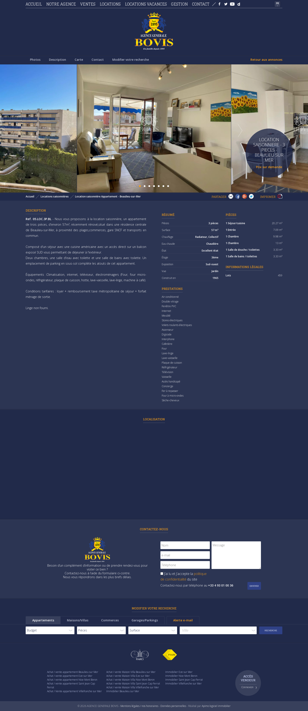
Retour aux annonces (266, 60)
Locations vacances (146, 4)
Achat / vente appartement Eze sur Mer (69, 676)
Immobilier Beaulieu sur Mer (122, 691)
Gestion (179, 4)
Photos (35, 60)
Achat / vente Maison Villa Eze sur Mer (128, 676)
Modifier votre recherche (130, 60)
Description (57, 60)
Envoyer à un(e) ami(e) (230, 196)
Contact (200, 4)
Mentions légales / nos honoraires (139, 706)
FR (277, 3)
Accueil (34, 4)
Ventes (87, 4)
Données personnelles (173, 706)
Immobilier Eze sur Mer (178, 672)
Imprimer (280, 196)
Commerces (110, 620)
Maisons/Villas (77, 620)
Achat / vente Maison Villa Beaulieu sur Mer (130, 672)
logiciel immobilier (220, 706)
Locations (110, 4)
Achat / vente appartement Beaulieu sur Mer (72, 672)
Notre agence (61, 4)
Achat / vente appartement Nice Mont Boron (72, 679)
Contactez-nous (154, 529)
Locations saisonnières (55, 196)
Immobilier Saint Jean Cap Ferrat (184, 679)
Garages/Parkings (145, 620)
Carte (79, 60)
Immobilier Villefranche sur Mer (183, 683)
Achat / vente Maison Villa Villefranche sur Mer (132, 687)
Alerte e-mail (183, 620)
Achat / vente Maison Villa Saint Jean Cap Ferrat (133, 683)
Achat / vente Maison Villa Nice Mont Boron (130, 679)
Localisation (154, 419)
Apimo (205, 706)
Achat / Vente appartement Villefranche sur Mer (74, 691)
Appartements (43, 620)
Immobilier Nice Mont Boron (181, 676)
